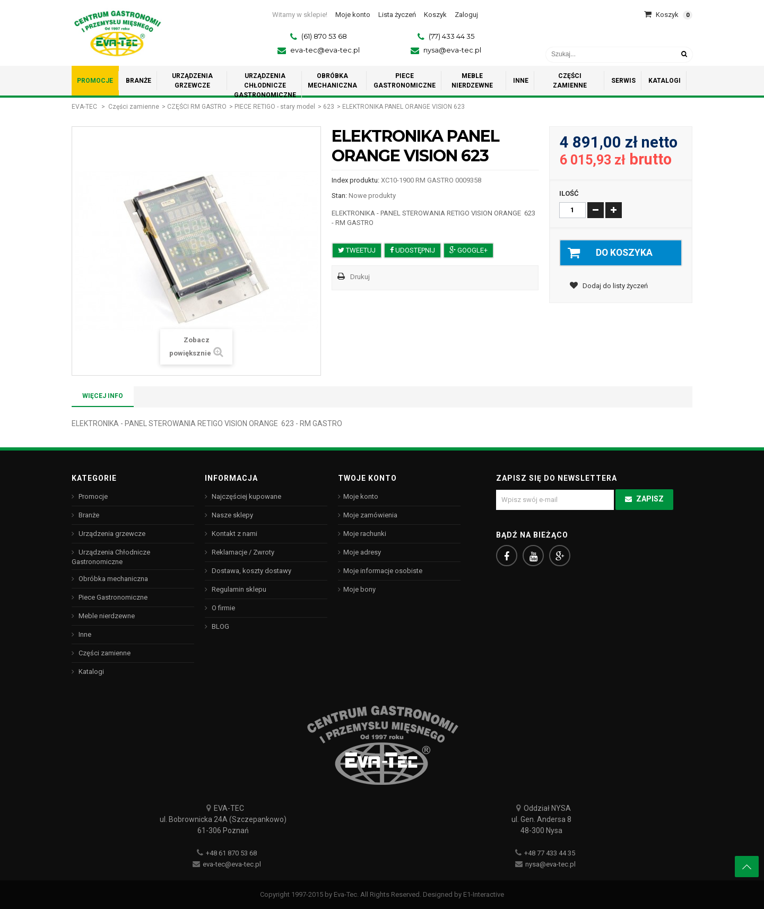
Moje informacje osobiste (382, 571)
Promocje (92, 496)
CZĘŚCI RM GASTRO (197, 106)
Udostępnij (412, 250)
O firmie (222, 608)
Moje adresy (362, 552)
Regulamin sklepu (238, 589)
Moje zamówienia (370, 515)
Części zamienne (133, 106)
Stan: (339, 196)
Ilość (569, 193)
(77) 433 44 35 (451, 36)
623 (328, 106)
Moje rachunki (364, 534)
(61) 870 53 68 (324, 36)
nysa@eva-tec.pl (452, 50)
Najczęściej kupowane (245, 496)
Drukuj (360, 277)
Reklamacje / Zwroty (242, 552)
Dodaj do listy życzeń (614, 286)
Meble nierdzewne (106, 616)
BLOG (219, 626)
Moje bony (359, 589)
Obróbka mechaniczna (112, 579)
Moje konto (360, 496)
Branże (88, 515)
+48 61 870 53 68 (231, 853)
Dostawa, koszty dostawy (250, 571)
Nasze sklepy (231, 515)
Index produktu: (355, 180)
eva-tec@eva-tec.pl (325, 50)
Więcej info (102, 396)
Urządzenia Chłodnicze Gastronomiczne (111, 557)
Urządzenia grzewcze (111, 534)
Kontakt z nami (233, 534)
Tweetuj (357, 250)
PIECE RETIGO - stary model (275, 106)
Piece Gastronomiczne (112, 597)
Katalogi (90, 672)
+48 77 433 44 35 (549, 853)
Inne (84, 634)
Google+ (468, 250)
